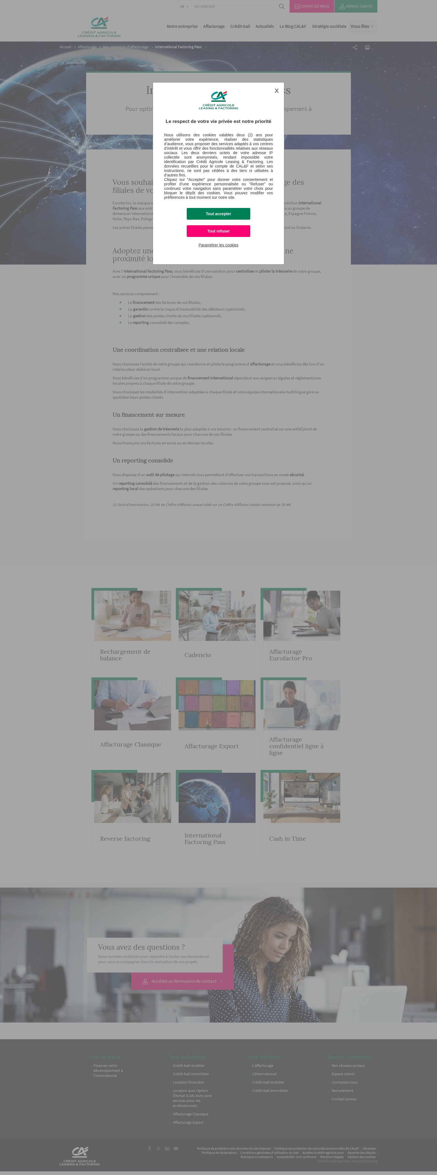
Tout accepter (218, 214)
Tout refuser (218, 231)
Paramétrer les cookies (218, 245)
